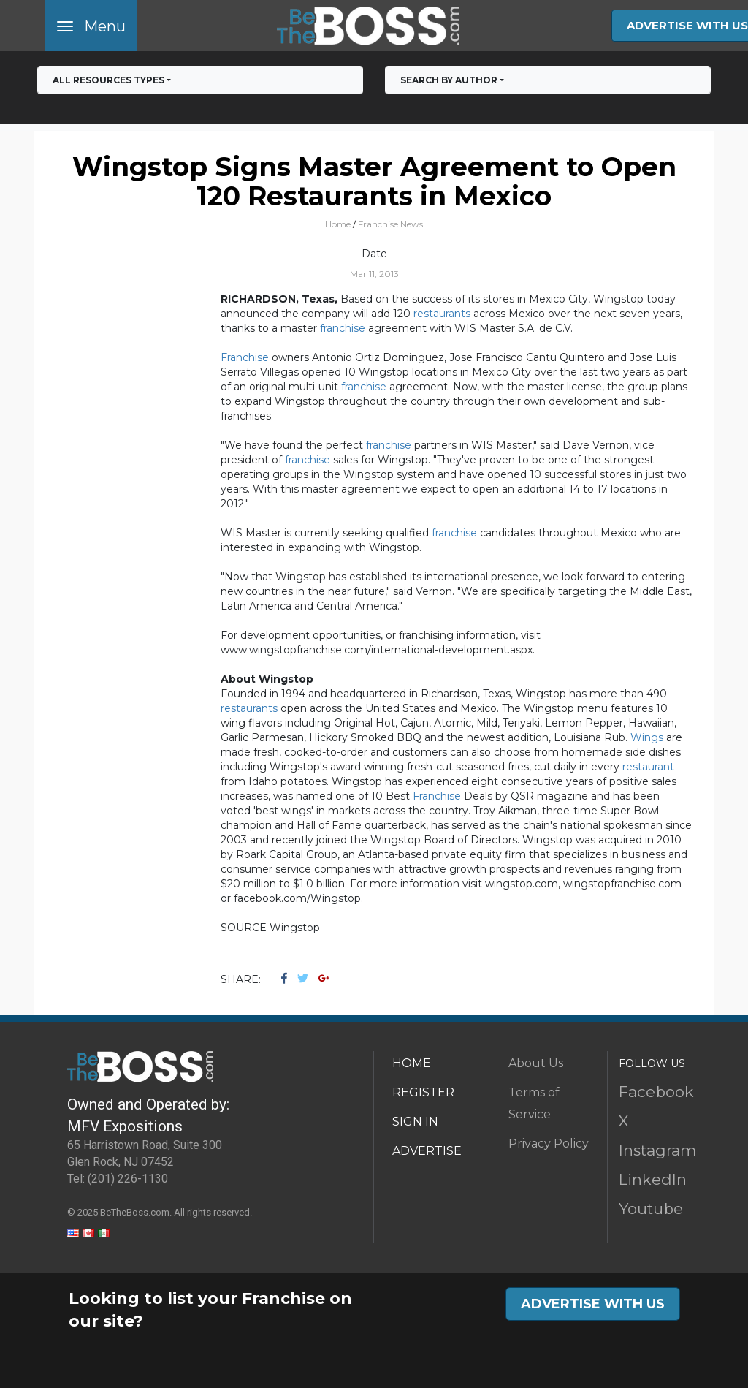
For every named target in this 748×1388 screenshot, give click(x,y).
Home (338, 224)
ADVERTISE (427, 1151)
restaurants (441, 313)
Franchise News (390, 224)
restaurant (648, 766)
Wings (646, 737)
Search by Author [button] (448, 80)
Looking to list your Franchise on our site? (210, 1310)
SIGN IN (415, 1122)
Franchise (245, 357)
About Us (535, 1063)
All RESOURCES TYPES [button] (108, 80)
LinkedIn (653, 1179)
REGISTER (423, 1092)
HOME (411, 1063)
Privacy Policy (548, 1143)
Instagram (657, 1150)
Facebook (656, 1091)
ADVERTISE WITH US (593, 1304)
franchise (342, 328)
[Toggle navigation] (91, 25)
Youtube (651, 1208)
